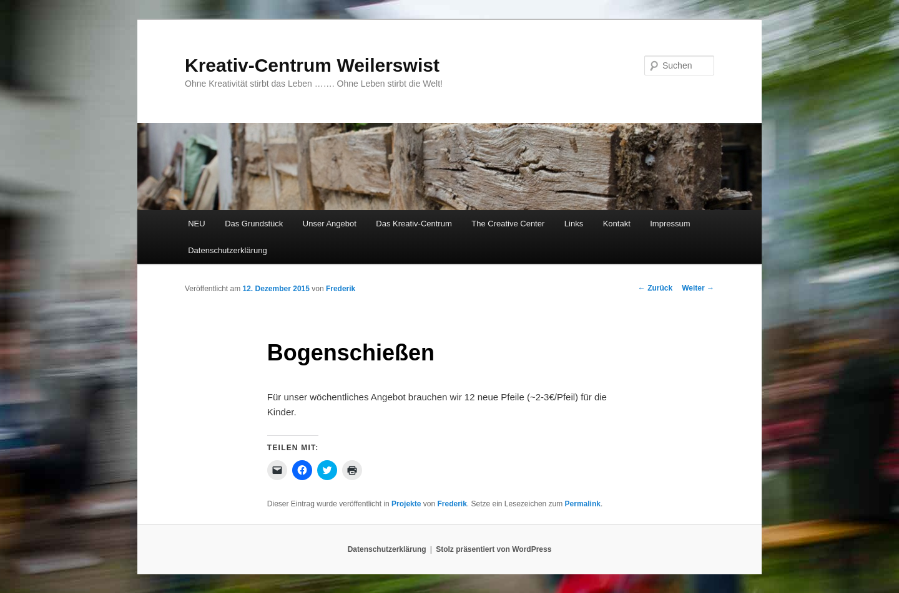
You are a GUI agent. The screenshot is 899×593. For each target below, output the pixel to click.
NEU (196, 223)
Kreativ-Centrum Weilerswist (312, 65)
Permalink (583, 503)
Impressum (670, 223)
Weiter (698, 288)
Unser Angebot (329, 223)
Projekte (406, 503)
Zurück (655, 288)
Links (573, 223)
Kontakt (617, 223)
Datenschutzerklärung (227, 250)
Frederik (340, 288)
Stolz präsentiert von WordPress (493, 549)
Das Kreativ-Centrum (413, 223)
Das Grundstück (254, 223)
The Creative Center (507, 223)
